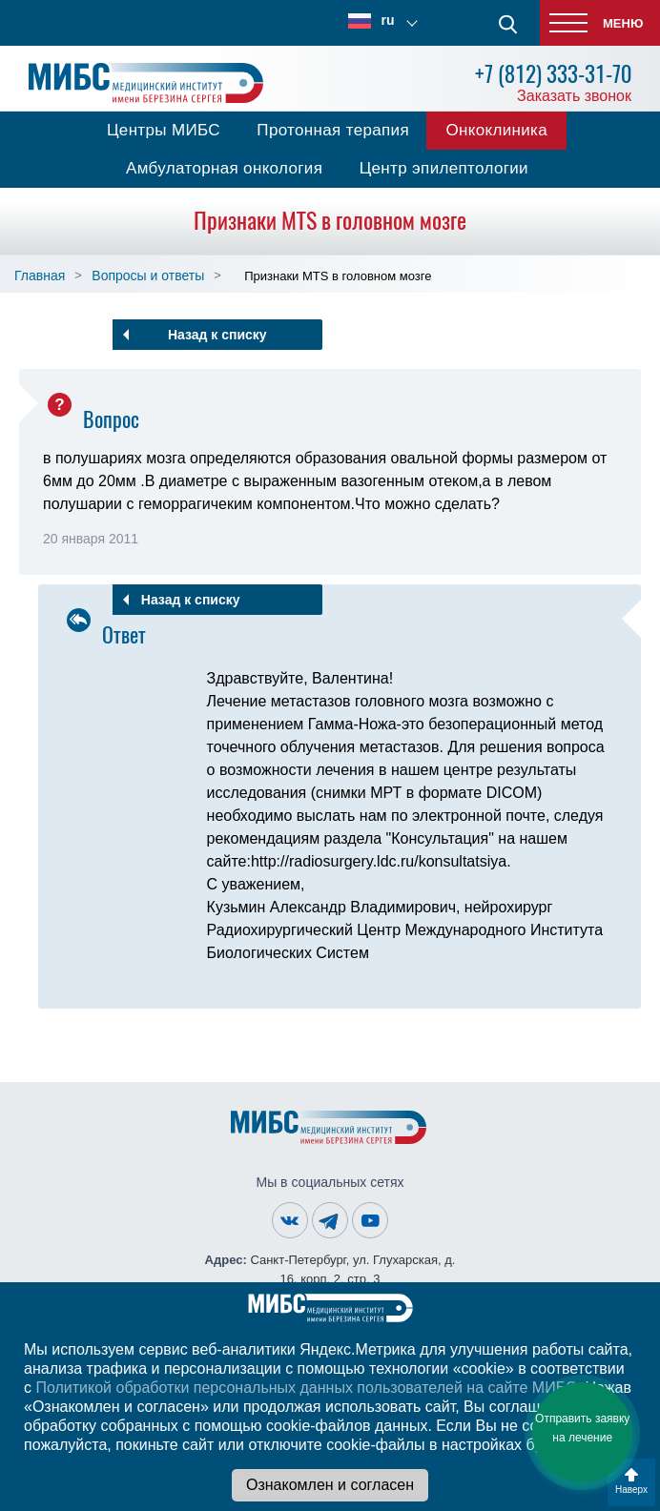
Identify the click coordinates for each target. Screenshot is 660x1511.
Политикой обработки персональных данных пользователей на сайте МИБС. (308, 1387)
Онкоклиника (496, 130)
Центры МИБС (163, 130)
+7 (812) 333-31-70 (553, 74)
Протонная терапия (333, 130)
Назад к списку (217, 334)
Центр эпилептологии (444, 168)
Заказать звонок (574, 96)
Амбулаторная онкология (224, 168)
